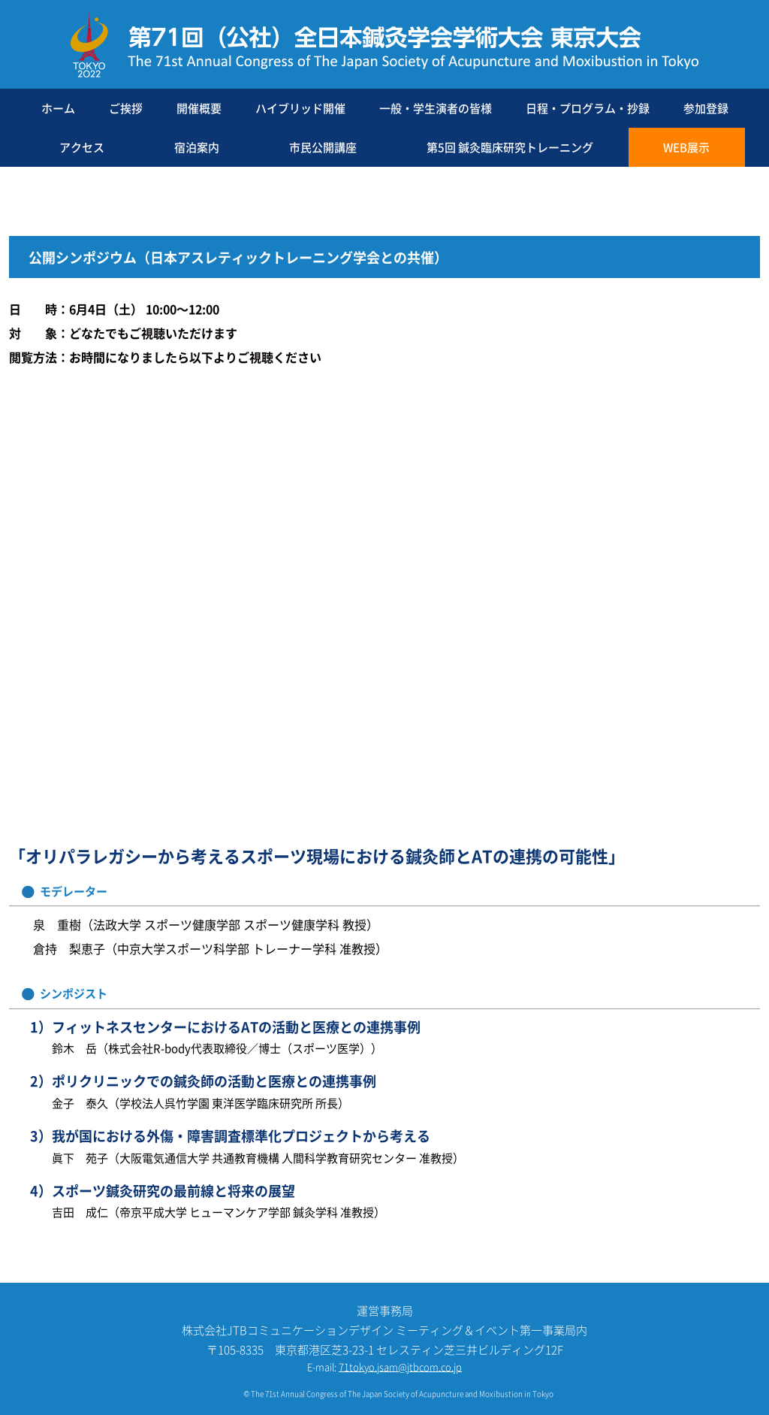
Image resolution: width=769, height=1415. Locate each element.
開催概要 (199, 108)
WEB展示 (686, 147)
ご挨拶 (126, 108)
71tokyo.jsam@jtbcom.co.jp (400, 1366)
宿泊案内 (196, 147)
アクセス (81, 147)
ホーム (58, 108)
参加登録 (705, 108)
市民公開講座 (323, 147)
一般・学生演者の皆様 (435, 108)
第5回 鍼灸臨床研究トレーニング (510, 147)
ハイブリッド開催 (300, 108)
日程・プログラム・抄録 (588, 108)
